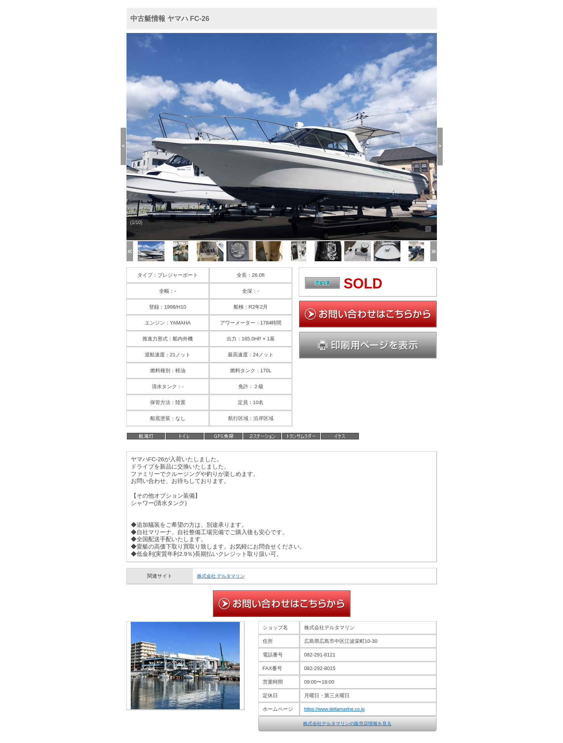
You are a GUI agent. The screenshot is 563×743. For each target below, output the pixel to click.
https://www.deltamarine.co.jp (334, 709)
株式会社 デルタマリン (221, 576)
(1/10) (136, 222)
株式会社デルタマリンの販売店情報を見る (347, 723)
